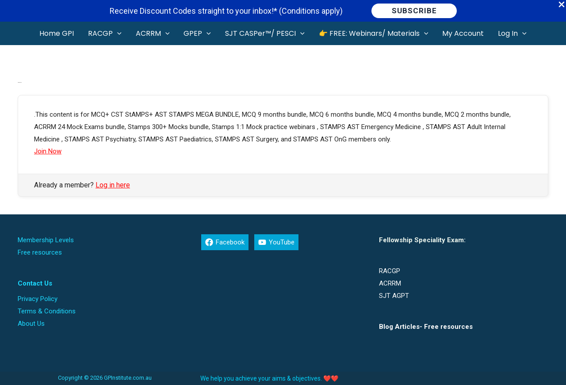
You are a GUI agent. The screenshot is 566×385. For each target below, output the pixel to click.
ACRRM (390, 283)
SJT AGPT (394, 296)
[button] (414, 11)
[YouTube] (276, 242)
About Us (31, 324)
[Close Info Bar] (561, 5)
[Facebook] (225, 242)
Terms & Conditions (47, 311)
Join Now (47, 151)
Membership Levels (46, 240)
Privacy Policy (37, 299)
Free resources (40, 252)
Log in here (113, 185)
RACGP (389, 271)
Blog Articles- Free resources (426, 327)
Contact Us (35, 283)
